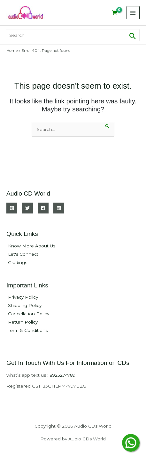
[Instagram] (11, 208)
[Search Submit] (107, 125)
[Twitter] (27, 208)
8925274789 (62, 375)
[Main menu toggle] (133, 12)
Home (12, 50)
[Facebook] (43, 208)
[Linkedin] (58, 208)
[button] (133, 35)
